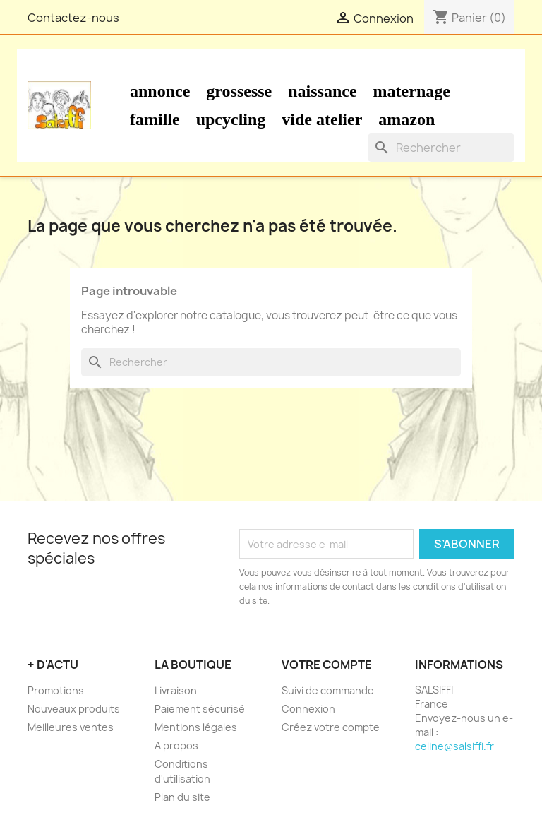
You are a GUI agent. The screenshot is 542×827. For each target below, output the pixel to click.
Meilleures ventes (71, 727)
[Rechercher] (441, 147)
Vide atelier (322, 119)
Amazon (406, 119)
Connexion (308, 708)
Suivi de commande (328, 690)
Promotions (56, 690)
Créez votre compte (331, 727)
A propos (176, 745)
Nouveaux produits (74, 708)
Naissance (322, 91)
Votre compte (327, 664)
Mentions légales (196, 727)
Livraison (176, 690)
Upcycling (231, 119)
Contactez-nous (73, 17)
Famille (155, 119)
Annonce (160, 91)
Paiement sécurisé (200, 708)
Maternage (411, 91)
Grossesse (239, 91)
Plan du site (182, 797)
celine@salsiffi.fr (454, 746)
